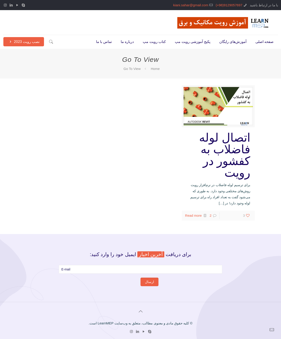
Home (155, 69)
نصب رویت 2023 (24, 42)
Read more (193, 215)
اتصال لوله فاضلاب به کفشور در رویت (224, 155)
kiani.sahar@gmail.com (190, 5)
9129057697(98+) (229, 5)
